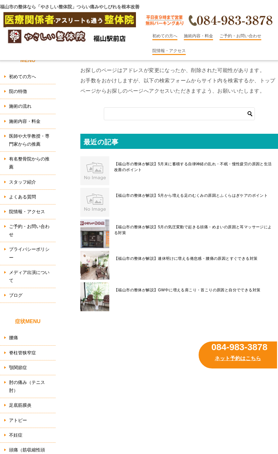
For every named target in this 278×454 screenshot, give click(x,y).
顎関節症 (18, 367)
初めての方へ (164, 35)
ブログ (15, 295)
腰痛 (13, 337)
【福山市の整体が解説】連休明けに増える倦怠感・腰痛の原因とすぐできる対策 (185, 258)
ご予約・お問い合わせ (240, 35)
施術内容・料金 (198, 35)
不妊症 (15, 435)
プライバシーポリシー (29, 253)
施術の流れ (20, 106)
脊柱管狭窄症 (22, 352)
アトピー (18, 420)
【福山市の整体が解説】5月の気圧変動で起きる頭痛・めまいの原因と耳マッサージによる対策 (193, 230)
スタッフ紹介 (22, 182)
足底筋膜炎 (20, 405)
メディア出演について (29, 276)
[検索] (179, 113)
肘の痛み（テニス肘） (27, 386)
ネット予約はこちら (238, 358)
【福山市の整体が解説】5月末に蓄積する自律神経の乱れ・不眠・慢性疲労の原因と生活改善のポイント (193, 167)
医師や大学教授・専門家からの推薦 (29, 140)
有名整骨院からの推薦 (29, 162)
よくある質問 (22, 196)
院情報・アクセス (169, 50)
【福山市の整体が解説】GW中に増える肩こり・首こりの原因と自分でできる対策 (187, 290)
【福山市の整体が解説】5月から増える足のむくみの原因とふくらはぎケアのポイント (191, 195)
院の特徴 (18, 91)
